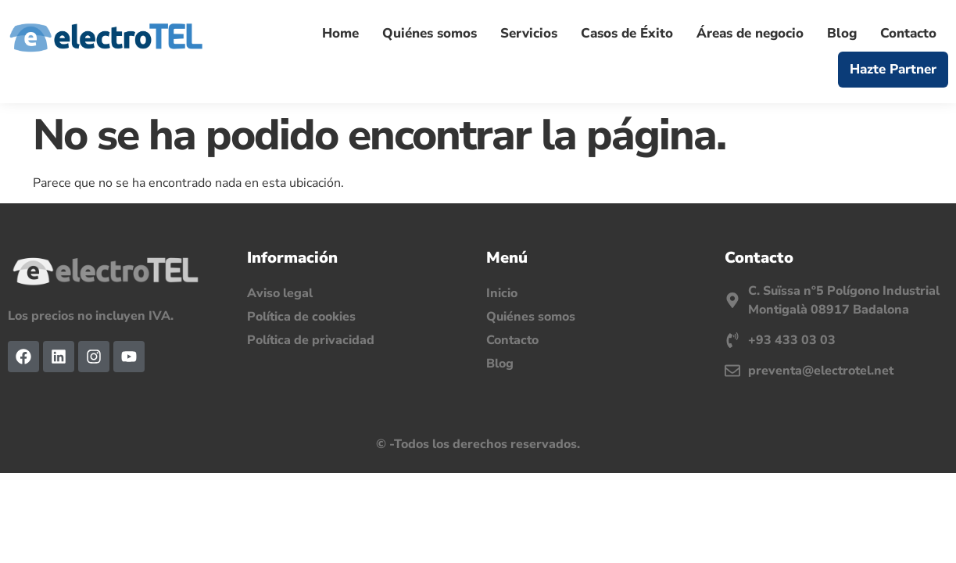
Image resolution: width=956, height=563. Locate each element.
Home (340, 33)
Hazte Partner (893, 69)
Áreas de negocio (750, 33)
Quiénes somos (429, 33)
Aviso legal (280, 293)
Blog (842, 33)
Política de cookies (301, 316)
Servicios (528, 33)
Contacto (908, 33)
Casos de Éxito (627, 33)
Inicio (501, 293)
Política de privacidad (310, 340)
